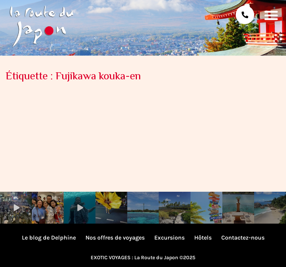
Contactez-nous (243, 237)
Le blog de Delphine (49, 237)
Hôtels (203, 237)
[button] (271, 15)
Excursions (169, 237)
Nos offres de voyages (115, 237)
